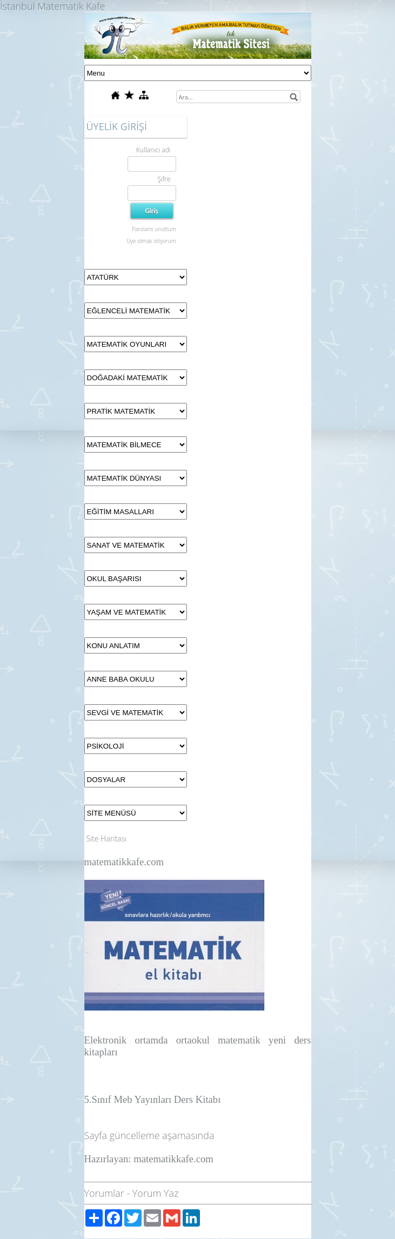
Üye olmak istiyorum (151, 241)
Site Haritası (106, 838)
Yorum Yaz (155, 1193)
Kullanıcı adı (153, 149)
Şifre (163, 179)
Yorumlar (104, 1193)
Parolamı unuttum (154, 229)
